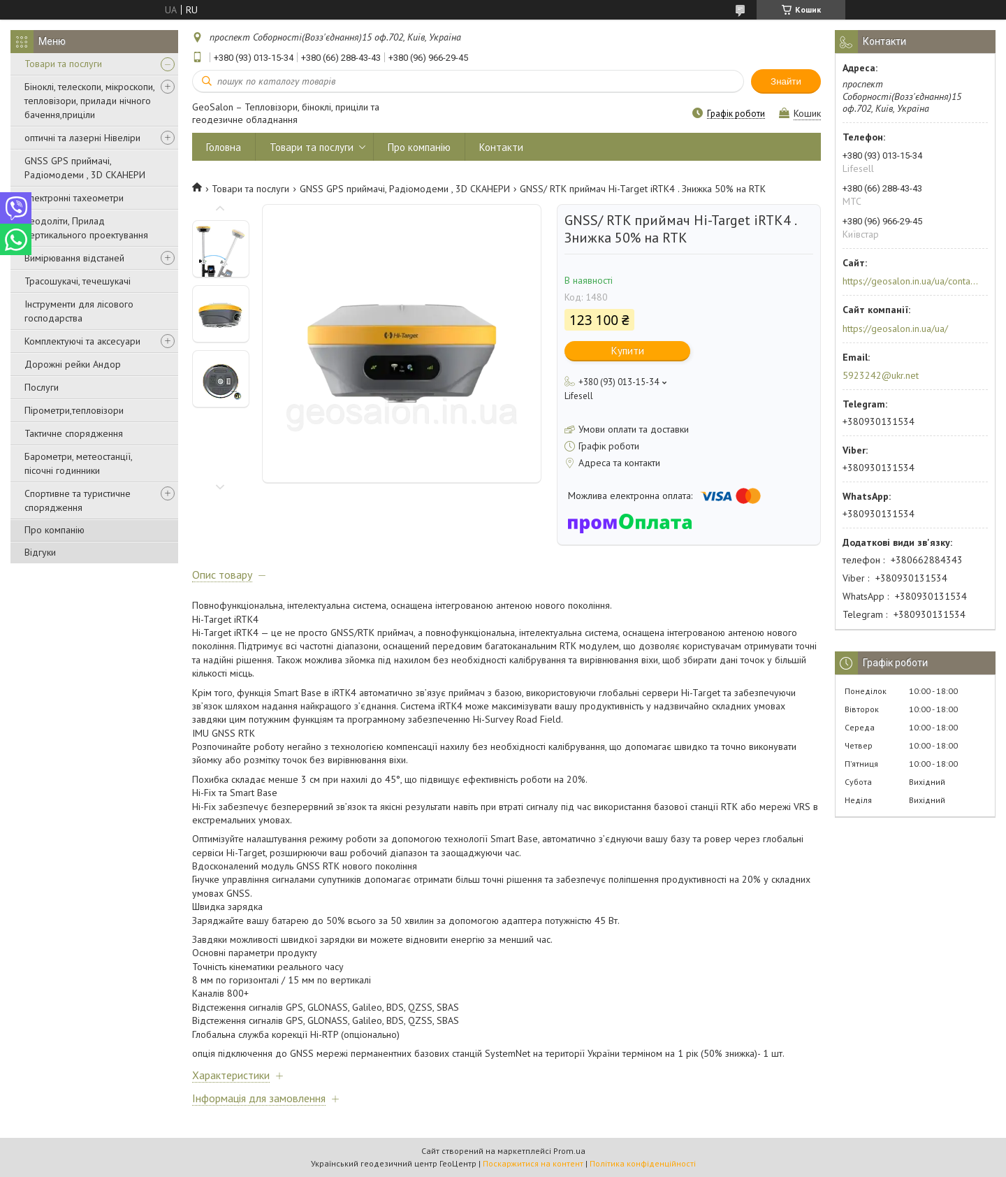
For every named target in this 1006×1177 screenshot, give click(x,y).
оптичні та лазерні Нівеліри (82, 137)
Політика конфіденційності (643, 1163)
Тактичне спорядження (73, 433)
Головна (223, 147)
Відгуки (40, 552)
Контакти (501, 147)
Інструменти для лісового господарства (78, 311)
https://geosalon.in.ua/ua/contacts (911, 281)
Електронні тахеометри (74, 198)
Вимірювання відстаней (74, 258)
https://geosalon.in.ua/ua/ (895, 328)
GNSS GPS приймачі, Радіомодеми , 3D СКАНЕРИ (84, 167)
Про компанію (54, 529)
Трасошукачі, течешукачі (77, 281)
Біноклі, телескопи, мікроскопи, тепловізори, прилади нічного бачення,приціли (89, 100)
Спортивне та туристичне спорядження (77, 500)
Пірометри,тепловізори (74, 410)
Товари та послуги (63, 63)
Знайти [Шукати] (786, 81)
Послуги (41, 387)
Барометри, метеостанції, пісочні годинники (78, 463)
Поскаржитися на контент (533, 1163)
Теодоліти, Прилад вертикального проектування (86, 228)
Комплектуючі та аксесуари (82, 341)
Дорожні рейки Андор (72, 364)
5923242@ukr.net (881, 375)
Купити (627, 350)
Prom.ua (569, 1151)
